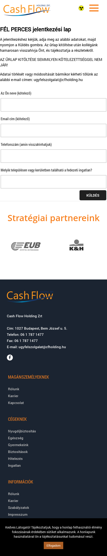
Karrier (13, 395)
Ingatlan (14, 465)
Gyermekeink (18, 444)
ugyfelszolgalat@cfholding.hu (42, 346)
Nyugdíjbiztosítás (22, 431)
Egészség (15, 438)
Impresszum (17, 514)
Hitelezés (15, 458)
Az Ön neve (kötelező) (16, 93)
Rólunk (13, 389)
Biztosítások (18, 451)
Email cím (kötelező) (15, 118)
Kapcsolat (16, 402)
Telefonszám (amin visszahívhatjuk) (26, 144)
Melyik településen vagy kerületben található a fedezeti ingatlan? (46, 170)
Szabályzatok (18, 507)
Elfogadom (53, 545)
